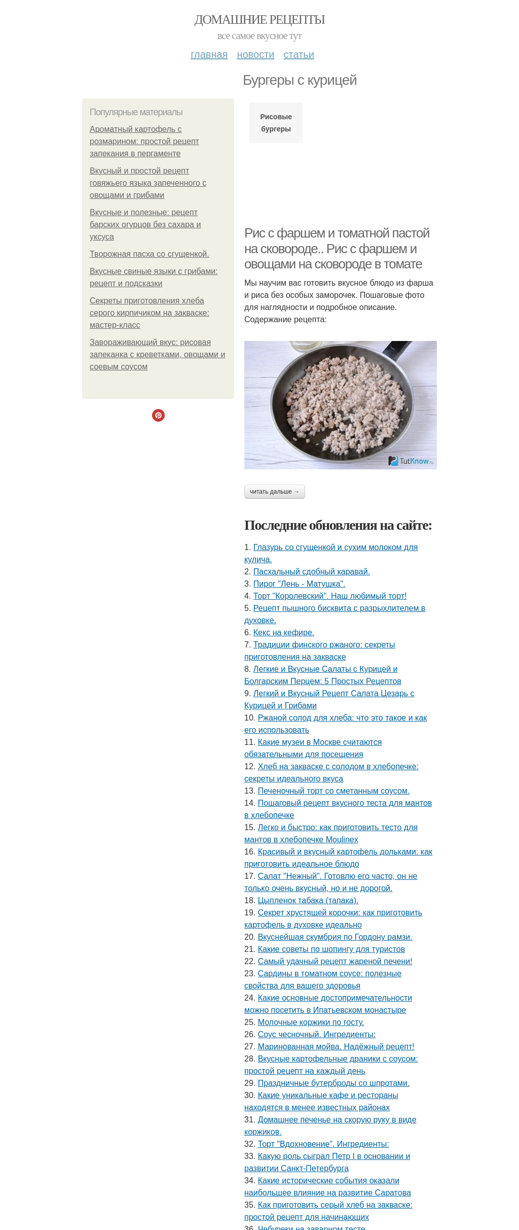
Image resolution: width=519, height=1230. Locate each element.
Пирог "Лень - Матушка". (299, 583)
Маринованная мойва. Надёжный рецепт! (336, 1046)
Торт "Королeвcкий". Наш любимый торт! (330, 596)
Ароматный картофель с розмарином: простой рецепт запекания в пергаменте (144, 141)
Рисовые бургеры (276, 123)
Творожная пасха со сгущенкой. (149, 254)
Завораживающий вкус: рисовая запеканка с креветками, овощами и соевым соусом (157, 354)
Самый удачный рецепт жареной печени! (335, 961)
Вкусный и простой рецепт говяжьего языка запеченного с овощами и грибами (148, 182)
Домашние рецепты (260, 19)
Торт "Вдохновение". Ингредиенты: (323, 1144)
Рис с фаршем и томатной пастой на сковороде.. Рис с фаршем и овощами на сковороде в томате (336, 248)
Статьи (298, 54)
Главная (209, 54)
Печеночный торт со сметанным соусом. (334, 791)
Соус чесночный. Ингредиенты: (317, 1034)
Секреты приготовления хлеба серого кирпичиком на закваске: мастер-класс (149, 312)
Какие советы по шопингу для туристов (331, 949)
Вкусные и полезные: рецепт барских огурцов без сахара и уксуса (145, 224)
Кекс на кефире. (283, 632)
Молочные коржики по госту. (311, 1022)
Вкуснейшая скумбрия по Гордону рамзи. (335, 937)
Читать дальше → (275, 491)
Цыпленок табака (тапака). (308, 900)
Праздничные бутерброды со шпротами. (334, 1083)
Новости (255, 54)
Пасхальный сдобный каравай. (311, 571)
